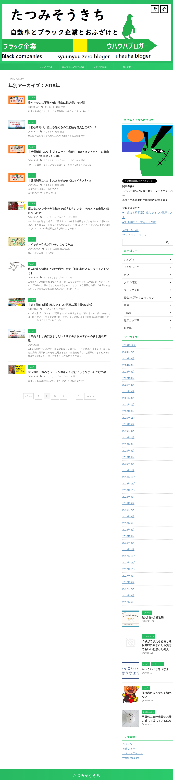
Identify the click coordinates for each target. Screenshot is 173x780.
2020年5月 (128, 405)
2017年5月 (128, 596)
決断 (62, 185)
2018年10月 (128, 484)
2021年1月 (128, 399)
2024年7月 (128, 346)
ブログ (49, 250)
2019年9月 (128, 418)
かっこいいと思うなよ (153, 663)
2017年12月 (128, 550)
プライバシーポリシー (135, 229)
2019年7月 (128, 431)
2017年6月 (128, 589)
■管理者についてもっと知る (138, 217)
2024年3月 (128, 359)
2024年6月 (128, 352)
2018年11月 (128, 478)
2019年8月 (128, 425)
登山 (62, 132)
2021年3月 (128, 392)
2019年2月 (128, 458)
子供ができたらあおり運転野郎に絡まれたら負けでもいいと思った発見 (157, 639)
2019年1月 (128, 464)
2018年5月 (128, 517)
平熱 (63, 107)
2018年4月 (128, 524)
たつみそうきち (50, 279)
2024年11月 (128, 339)
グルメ (60, 218)
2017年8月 (128, 576)
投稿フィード (129, 742)
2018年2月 (128, 537)
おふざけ (127, 66)
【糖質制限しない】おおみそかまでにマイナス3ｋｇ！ (61, 181)
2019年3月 (128, 451)
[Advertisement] (147, 93)
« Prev (30, 397)
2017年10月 (128, 563)
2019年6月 (128, 438)
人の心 (56, 250)
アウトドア (48, 132)
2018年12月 (128, 471)
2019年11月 (128, 412)
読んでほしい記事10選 (73, 66)
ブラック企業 (100, 66)
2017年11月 (128, 557)
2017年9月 (128, 570)
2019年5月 (128, 445)
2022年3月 (128, 379)
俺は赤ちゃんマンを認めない (157, 686)
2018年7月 (128, 504)
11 (78, 397)
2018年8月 (128, 497)
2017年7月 (128, 583)
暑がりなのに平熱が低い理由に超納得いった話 (56, 102)
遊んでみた (65, 250)
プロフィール (46, 66)
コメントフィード (131, 747)
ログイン (127, 737)
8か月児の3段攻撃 (151, 611)
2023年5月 (128, 366)
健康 (58, 107)
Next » (88, 397)
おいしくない (49, 218)
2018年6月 (128, 510)
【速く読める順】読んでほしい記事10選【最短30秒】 (60, 306)
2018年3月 (128, 530)
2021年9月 (128, 385)
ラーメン (68, 218)
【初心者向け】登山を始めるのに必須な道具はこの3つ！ (62, 127)
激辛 (75, 218)
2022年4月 (128, 372)
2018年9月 (128, 491)
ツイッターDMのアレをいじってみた (50, 245)
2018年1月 (128, 543)
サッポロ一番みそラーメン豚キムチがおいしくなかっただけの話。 (68, 374)
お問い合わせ (130, 224)
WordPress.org (130, 751)
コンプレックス (62, 161)
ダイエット (50, 107)
